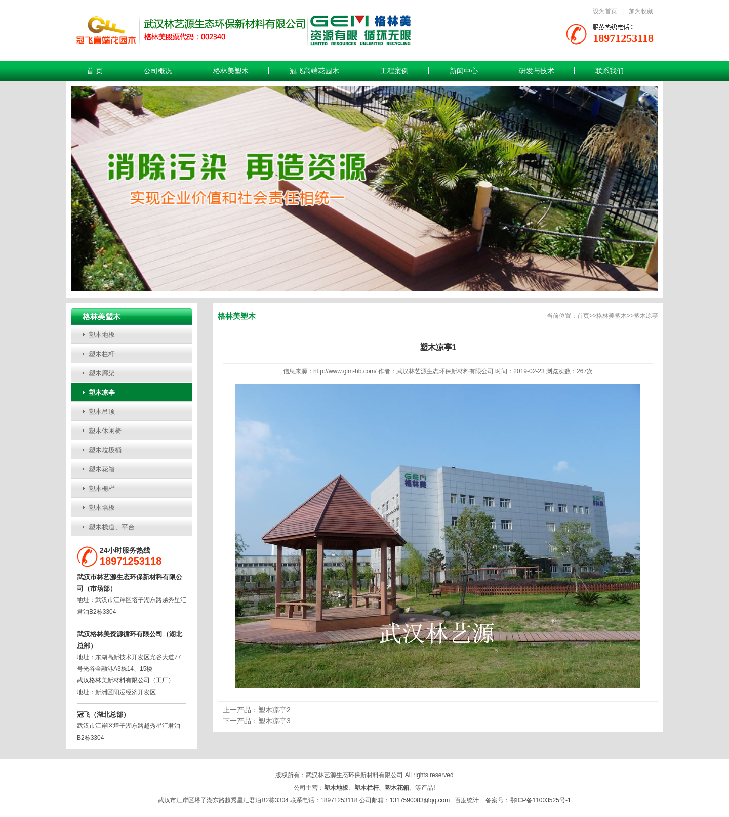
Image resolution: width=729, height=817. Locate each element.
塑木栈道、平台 (112, 527)
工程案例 (394, 71)
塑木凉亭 (102, 392)
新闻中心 (464, 71)
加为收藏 (641, 11)
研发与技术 (536, 71)
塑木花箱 (102, 469)
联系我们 (609, 71)
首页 (583, 315)
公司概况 (158, 71)
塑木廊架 (102, 373)
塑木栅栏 (102, 488)
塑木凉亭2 (274, 710)
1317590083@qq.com (420, 800)
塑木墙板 (102, 507)
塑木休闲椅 (105, 431)
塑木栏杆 (102, 354)
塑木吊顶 (102, 411)
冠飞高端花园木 (314, 71)
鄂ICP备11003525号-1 (540, 800)
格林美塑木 (231, 71)
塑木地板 (102, 334)
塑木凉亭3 (274, 721)
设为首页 (605, 11)
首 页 (95, 71)
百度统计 (467, 800)
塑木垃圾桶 (105, 450)
